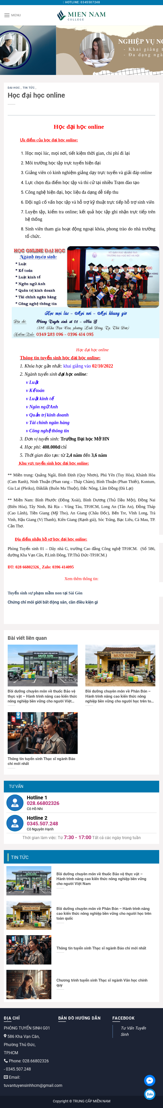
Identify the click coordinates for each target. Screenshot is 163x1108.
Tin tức (29, 87)
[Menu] (12, 15)
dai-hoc (14, 87)
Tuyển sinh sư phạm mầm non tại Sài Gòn (45, 593)
